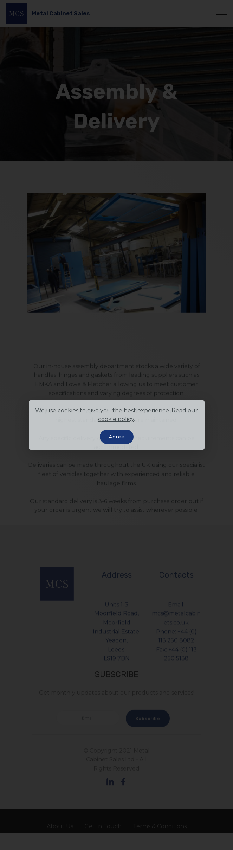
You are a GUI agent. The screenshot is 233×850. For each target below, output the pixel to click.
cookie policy (116, 419)
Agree (116, 436)
